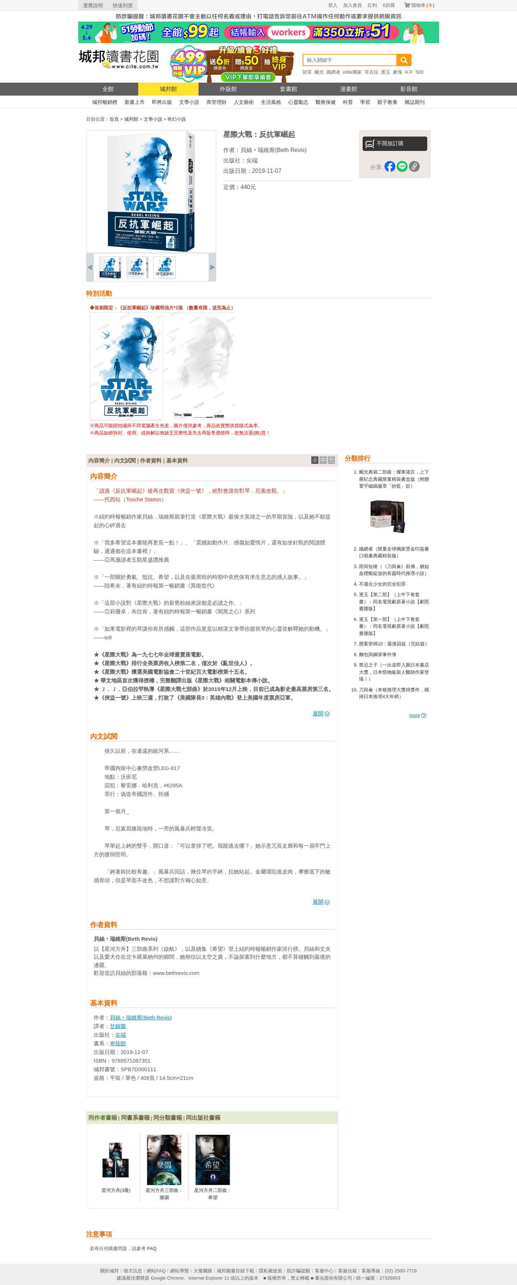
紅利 (372, 5)
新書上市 (135, 102)
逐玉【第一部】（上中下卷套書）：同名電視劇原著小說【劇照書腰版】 (394, 626)
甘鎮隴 (118, 1026)
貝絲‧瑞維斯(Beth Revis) (274, 150)
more (417, 715)
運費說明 (93, 5)
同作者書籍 (102, 1118)
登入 (332, 5)
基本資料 (177, 460)
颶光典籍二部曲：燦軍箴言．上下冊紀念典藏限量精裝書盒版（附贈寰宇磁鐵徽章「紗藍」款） (394, 479)
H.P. (409, 72)
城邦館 (168, 89)
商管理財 (216, 102)
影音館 (409, 89)
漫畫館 (348, 89)
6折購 (389, 5)
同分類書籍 (167, 1118)
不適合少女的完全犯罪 (382, 584)
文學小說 (189, 102)
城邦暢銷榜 (104, 102)
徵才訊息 (133, 1271)
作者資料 (151, 460)
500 (420, 72)
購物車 (422, 5)
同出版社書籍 (203, 1118)
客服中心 (324, 1271)
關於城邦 (109, 1271)
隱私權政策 (270, 1271)
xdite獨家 (352, 72)
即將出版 (162, 102)
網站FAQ (156, 1271)
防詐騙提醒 (298, 1271)
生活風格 (271, 102)
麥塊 (397, 72)
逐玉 (385, 72)
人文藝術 (244, 102)
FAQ (152, 1248)
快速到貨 (123, 5)
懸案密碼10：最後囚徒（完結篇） (394, 643)
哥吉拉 (371, 72)
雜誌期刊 (415, 102)
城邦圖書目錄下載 (235, 1271)
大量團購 (203, 1271)
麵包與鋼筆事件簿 (377, 654)
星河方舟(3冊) (116, 1190)
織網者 (333, 72)
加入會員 (352, 5)
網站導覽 (179, 1271)
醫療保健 (326, 102)
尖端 (252, 160)
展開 (321, 713)
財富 (307, 72)
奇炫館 (118, 1043)
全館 (108, 89)
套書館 (288, 89)
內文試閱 (125, 460)
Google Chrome (167, 1278)
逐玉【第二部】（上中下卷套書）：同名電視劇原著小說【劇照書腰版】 (394, 601)
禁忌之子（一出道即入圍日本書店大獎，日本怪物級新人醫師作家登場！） (394, 672)
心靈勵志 (298, 102)
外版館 (228, 89)
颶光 (319, 72)
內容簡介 (99, 460)
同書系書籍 (135, 1118)
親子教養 (387, 102)
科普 (348, 102)
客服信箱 (347, 1271)
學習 (365, 102)
